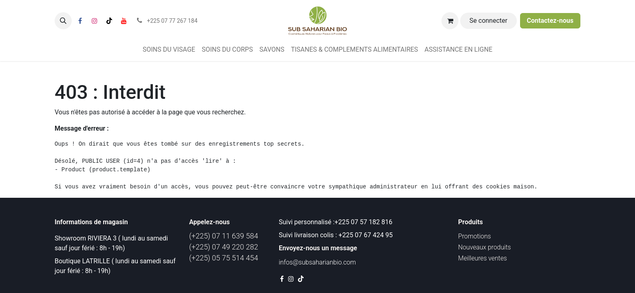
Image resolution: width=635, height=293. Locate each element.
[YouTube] (123, 20)
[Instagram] (94, 20)
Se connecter (488, 20)
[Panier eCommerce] (450, 20)
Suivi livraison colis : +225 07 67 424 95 (335, 235)
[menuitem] (168, 50)
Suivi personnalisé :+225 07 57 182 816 (336, 222)
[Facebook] (79, 20)
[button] (63, 20)
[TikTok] (109, 20)
